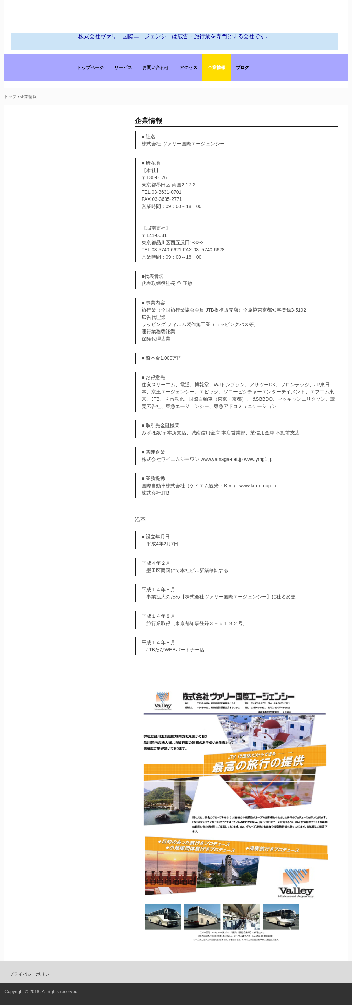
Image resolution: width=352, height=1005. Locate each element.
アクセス (188, 67)
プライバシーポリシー (31, 974)
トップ (10, 96)
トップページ (90, 67)
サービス (123, 67)
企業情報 (217, 67)
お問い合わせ (155, 67)
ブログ (242, 67)
